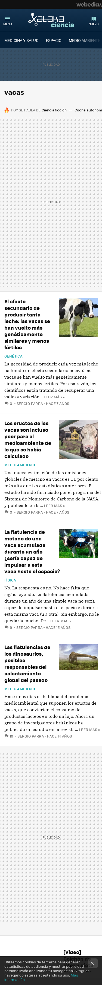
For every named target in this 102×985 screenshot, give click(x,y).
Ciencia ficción (54, 110)
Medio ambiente (20, 465)
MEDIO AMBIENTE (84, 40)
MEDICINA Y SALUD (21, 40)
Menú (7, 24)
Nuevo (94, 24)
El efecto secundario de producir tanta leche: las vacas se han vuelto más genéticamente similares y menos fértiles (27, 324)
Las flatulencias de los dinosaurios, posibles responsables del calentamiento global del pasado (27, 663)
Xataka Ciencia (51, 20)
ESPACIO (53, 40)
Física (10, 580)
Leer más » (54, 396)
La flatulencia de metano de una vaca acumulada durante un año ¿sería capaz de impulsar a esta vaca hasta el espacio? (32, 551)
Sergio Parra (30, 403)
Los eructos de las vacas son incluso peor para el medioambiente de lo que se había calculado (27, 439)
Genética (13, 356)
